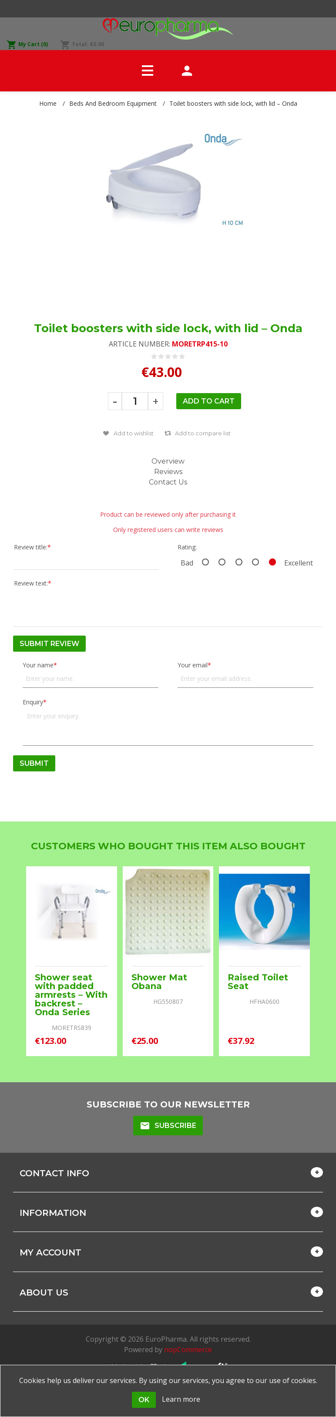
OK (143, 1400)
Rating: (187, 547)
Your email (193, 665)
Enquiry (33, 702)
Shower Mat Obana (159, 981)
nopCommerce (188, 1349)
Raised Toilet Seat (258, 981)
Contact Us (168, 482)
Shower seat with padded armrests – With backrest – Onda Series (71, 994)
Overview (168, 461)
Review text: (31, 583)
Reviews (168, 472)
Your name (38, 665)
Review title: (30, 547)
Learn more (181, 1399)
